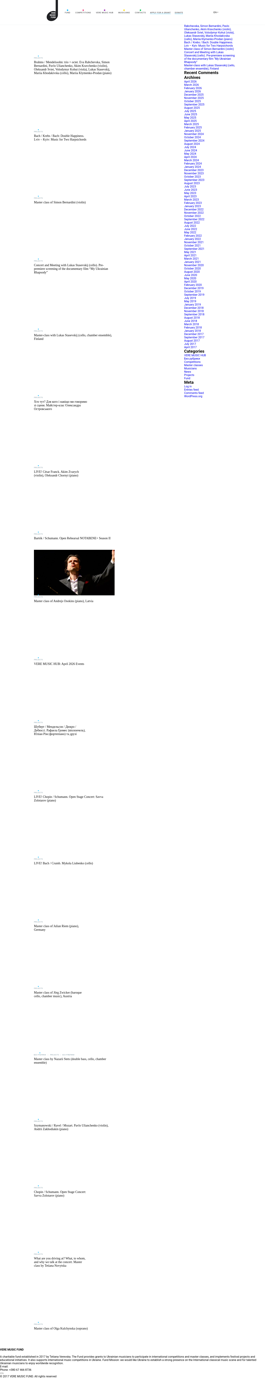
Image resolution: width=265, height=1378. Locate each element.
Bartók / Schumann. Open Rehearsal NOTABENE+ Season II (72, 538)
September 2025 (194, 104)
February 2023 (193, 203)
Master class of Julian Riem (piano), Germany (56, 927)
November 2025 (194, 98)
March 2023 (191, 199)
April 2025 (190, 121)
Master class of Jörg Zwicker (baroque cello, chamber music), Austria (58, 994)
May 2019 (190, 301)
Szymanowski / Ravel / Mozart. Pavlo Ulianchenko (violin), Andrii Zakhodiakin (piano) (71, 1127)
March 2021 (191, 258)
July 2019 (190, 298)
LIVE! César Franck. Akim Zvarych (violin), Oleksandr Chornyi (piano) (56, 473)
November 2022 (194, 212)
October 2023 (192, 176)
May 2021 (190, 252)
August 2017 (192, 340)
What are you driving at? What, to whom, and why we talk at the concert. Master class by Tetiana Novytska (59, 1262)
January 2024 (192, 166)
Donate (179, 13)
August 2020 (192, 271)
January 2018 (192, 330)
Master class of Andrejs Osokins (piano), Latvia (63, 601)
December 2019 (194, 288)
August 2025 (192, 107)
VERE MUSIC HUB (104, 13)
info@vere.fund (18, 1366)
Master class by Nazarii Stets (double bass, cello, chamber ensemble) (70, 1060)
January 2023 (192, 206)
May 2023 (190, 193)
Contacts (140, 13)
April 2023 (190, 196)
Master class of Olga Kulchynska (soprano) (61, 1328)
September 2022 (194, 219)
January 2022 (192, 239)
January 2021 (192, 262)
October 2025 (192, 101)
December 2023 (194, 170)
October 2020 (192, 268)
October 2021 (192, 245)
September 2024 (194, 140)
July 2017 (190, 344)
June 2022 (190, 229)
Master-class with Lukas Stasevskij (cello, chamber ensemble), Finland (73, 337)
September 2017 (194, 337)
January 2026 (192, 91)
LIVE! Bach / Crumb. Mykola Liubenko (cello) (63, 863)
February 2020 (193, 285)
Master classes (193, 365)
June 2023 (190, 189)
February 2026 (193, 88)
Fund (67, 13)
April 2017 (190, 347)
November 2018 (194, 311)
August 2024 (192, 144)
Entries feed (191, 389)
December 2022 (194, 209)
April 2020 (190, 281)
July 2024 (190, 147)
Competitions (83, 13)
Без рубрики (40, 1055)
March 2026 (191, 84)
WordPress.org (193, 396)
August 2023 (192, 183)
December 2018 (194, 308)
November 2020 (194, 265)
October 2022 (192, 216)
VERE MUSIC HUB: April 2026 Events (59, 664)
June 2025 (190, 114)
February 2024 (193, 163)
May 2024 (190, 153)
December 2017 (194, 334)
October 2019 (192, 291)
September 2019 (194, 294)
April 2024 (190, 157)
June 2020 (190, 275)
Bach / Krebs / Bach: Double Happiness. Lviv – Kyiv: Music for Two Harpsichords (60, 137)
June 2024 (190, 150)
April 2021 (190, 255)
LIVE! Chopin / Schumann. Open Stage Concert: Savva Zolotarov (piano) (68, 798)
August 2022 (192, 222)
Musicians (124, 13)
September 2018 (194, 314)
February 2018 (193, 327)
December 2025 (194, 94)
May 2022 (190, 232)
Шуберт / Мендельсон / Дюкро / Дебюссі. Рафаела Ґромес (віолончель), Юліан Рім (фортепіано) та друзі (59, 730)
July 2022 (190, 226)
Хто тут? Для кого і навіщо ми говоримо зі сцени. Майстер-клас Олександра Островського (60, 405)
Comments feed (194, 393)
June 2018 (190, 321)
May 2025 (190, 117)
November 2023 (194, 173)
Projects (38, 58)
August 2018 (192, 317)
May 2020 (190, 278)
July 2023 (190, 186)
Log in (188, 386)
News (187, 371)
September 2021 (194, 248)
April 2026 (190, 81)
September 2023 (194, 180)
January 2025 (192, 130)
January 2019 (192, 304)
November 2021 (194, 242)
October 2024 (192, 137)
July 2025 (190, 111)
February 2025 (193, 127)
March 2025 (191, 124)
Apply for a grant (160, 13)
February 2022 (193, 235)
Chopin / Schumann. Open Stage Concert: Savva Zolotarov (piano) (60, 1193)
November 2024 (194, 134)
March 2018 (191, 324)
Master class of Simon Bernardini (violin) (60, 202)
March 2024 (191, 160)
